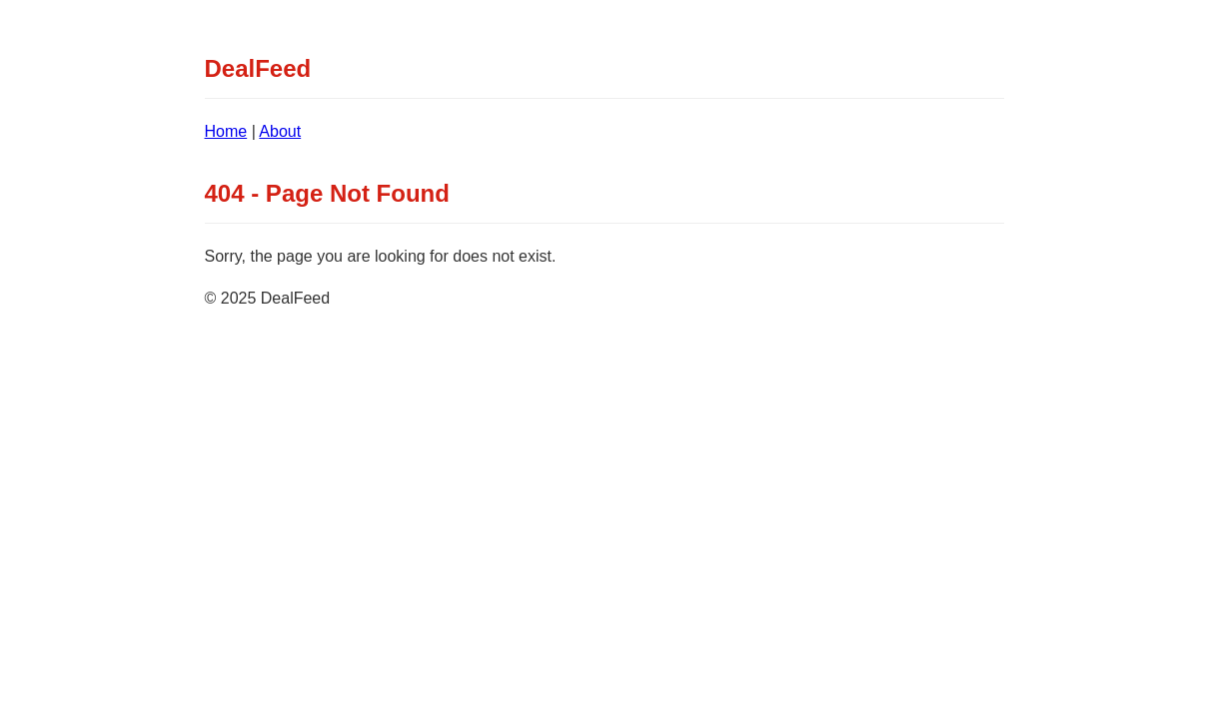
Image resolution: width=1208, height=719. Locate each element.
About (280, 131)
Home (226, 131)
